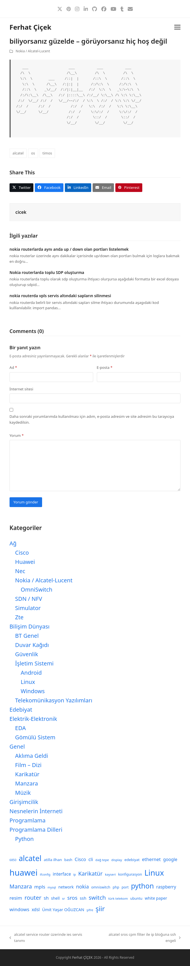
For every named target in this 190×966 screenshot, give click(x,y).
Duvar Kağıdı (32, 645)
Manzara (26, 783)
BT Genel (27, 635)
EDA (20, 728)
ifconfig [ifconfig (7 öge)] (45, 874)
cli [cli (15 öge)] (90, 859)
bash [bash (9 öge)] (68, 859)
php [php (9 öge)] (116, 887)
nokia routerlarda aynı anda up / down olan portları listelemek (69, 249)
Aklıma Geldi (31, 755)
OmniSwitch (36, 589)
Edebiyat (21, 709)
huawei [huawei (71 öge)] (24, 872)
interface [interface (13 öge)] (62, 874)
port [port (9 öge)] (125, 887)
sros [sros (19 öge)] (72, 897)
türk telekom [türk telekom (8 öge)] (118, 898)
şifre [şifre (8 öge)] (89, 910)
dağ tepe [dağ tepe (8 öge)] (102, 860)
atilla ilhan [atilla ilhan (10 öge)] (53, 859)
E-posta (105, 367)
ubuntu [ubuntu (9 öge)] (136, 898)
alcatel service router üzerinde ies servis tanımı (46, 938)
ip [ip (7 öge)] (74, 874)
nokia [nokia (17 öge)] (82, 886)
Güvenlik (26, 654)
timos (47, 153)
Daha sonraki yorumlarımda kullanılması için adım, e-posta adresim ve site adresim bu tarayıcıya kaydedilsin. (92, 419)
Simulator (28, 608)
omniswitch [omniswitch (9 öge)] (100, 887)
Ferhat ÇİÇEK (82, 957)
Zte (19, 617)
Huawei (25, 562)
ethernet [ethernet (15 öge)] (151, 859)
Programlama (27, 820)
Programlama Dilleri (36, 829)
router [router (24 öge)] (32, 897)
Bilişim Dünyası (30, 626)
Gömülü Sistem (35, 737)
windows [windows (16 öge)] (19, 909)
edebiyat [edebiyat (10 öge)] (131, 859)
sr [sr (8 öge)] (63, 898)
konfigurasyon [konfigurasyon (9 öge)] (130, 874)
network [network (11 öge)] (66, 887)
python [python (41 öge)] (142, 885)
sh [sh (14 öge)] (46, 898)
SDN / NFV (28, 598)
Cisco (22, 552)
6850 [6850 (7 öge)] (13, 860)
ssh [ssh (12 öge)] (83, 898)
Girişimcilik (24, 802)
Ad (13, 367)
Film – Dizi (28, 765)
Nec (20, 571)
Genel (17, 746)
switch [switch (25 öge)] (97, 897)
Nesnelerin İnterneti (36, 811)
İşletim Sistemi (34, 663)
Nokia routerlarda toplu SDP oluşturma (47, 272)
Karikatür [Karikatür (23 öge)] (90, 873)
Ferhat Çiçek (30, 27)
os (33, 153)
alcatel (18, 153)
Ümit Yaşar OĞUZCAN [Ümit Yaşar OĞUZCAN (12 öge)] (63, 909)
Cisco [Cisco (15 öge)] (80, 859)
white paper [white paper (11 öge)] (156, 898)
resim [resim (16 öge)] (16, 898)
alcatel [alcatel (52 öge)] (30, 858)
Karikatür (27, 774)
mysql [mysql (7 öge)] (52, 887)
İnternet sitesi (21, 388)
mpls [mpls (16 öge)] (39, 886)
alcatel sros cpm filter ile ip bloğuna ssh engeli (140, 938)
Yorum (17, 435)
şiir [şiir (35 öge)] (100, 908)
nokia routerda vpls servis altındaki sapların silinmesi (60, 295)
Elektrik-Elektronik (33, 719)
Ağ (13, 543)
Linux (28, 682)
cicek (20, 212)
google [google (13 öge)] (170, 859)
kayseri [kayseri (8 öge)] (110, 874)
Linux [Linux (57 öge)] (154, 872)
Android (31, 672)
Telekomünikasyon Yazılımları (53, 700)
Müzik (23, 792)
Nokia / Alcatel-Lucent (33, 51)
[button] (177, 27)
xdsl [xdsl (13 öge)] (36, 909)
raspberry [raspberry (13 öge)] (166, 887)
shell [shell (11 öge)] (55, 898)
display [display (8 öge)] (116, 860)
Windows (33, 691)
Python (24, 839)
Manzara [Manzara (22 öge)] (21, 886)
